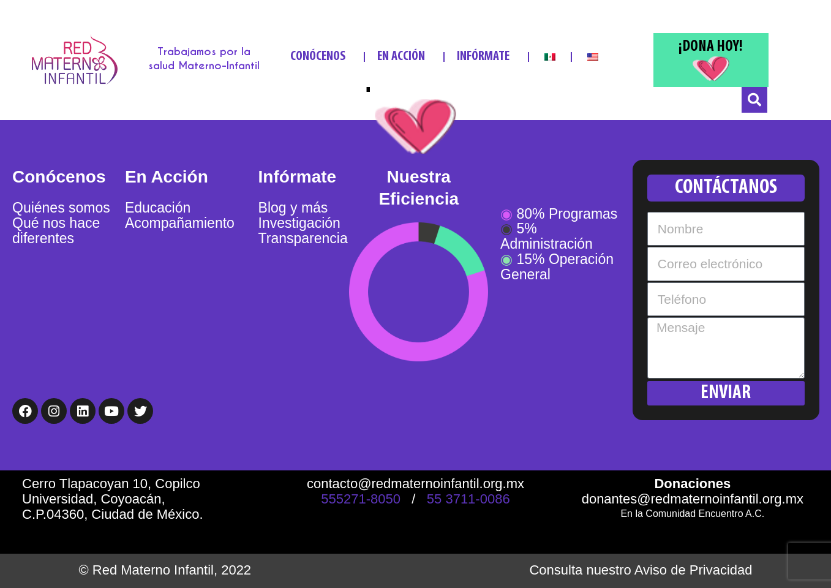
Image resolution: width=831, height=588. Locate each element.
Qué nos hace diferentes (56, 230)
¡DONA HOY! (711, 47)
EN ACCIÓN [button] (404, 57)
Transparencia (303, 238)
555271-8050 (360, 499)
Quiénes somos (61, 208)
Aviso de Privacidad (693, 570)
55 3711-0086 (468, 499)
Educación (157, 208)
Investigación (299, 223)
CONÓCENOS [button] (321, 57)
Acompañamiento (180, 223)
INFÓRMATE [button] (486, 57)
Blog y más (293, 208)
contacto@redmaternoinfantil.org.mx (415, 483)
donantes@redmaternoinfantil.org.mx (692, 499)
